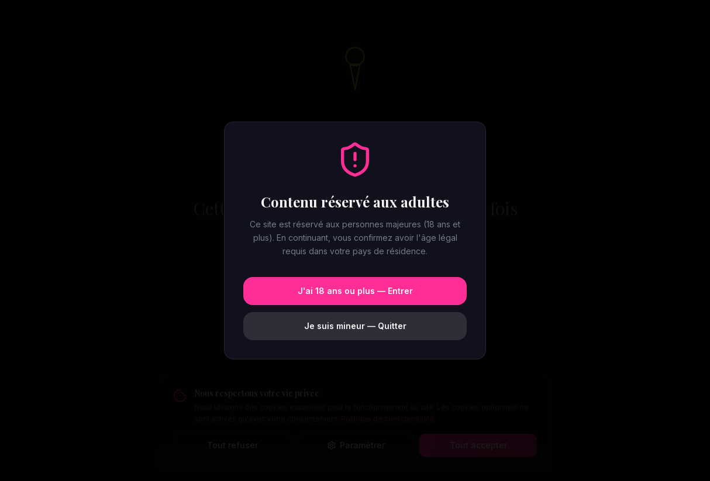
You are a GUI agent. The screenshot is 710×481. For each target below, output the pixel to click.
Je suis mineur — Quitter (355, 326)
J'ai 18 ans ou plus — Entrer (355, 291)
